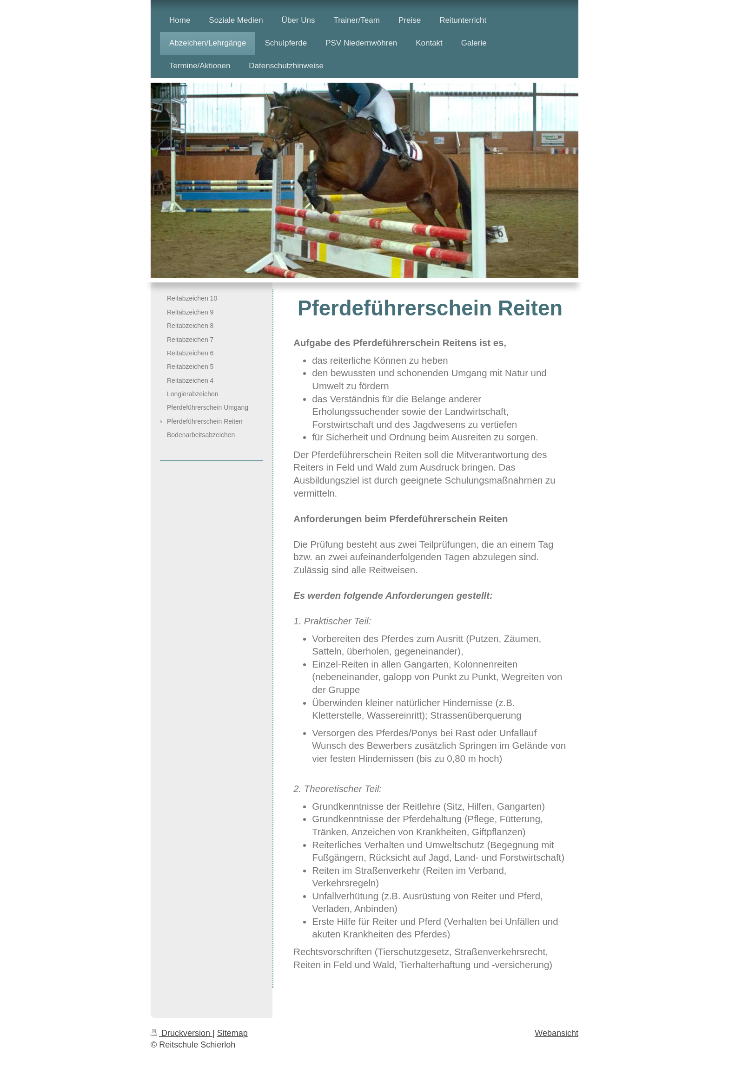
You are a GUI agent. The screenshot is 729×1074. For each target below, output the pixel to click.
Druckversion (181, 1033)
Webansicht (556, 1033)
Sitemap (232, 1033)
